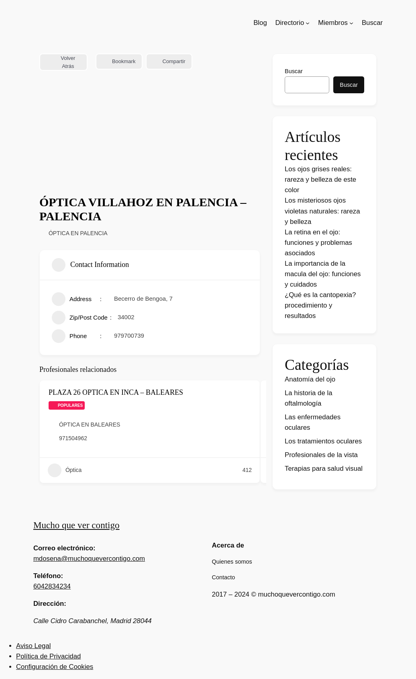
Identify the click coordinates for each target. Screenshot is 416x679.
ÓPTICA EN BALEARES (89, 424)
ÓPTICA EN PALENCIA (78, 233)
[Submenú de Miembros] (351, 23)
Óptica (65, 470)
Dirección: (49, 603)
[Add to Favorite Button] (248, 393)
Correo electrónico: (64, 548)
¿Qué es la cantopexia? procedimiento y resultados (320, 305)
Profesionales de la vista (321, 455)
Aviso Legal (33, 646)
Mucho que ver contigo (76, 525)
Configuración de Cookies (54, 667)
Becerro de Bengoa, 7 (143, 298)
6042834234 (52, 586)
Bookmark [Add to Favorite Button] (119, 61)
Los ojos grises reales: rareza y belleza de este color (320, 179)
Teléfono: (48, 576)
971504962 (73, 438)
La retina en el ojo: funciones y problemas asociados (318, 242)
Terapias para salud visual (324, 468)
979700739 (129, 335)
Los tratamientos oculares (323, 441)
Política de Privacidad (48, 656)
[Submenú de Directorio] (308, 23)
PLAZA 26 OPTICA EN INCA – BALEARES (116, 392)
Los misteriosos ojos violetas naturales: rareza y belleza (322, 211)
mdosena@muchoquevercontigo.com (89, 558)
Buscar (294, 71)
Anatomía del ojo (310, 379)
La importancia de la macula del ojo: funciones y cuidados (323, 274)
